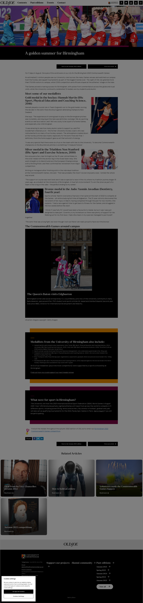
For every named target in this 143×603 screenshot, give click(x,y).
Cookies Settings (18, 596)
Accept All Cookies (19, 591)
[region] (18, 589)
